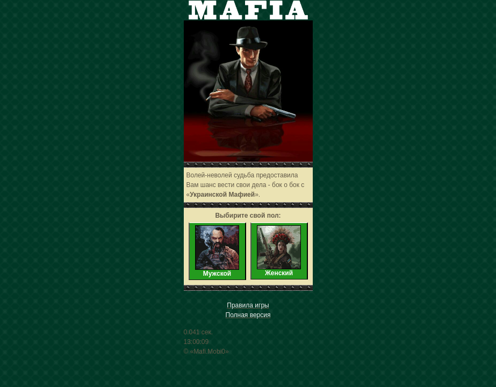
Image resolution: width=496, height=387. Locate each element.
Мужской (217, 251)
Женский (279, 251)
